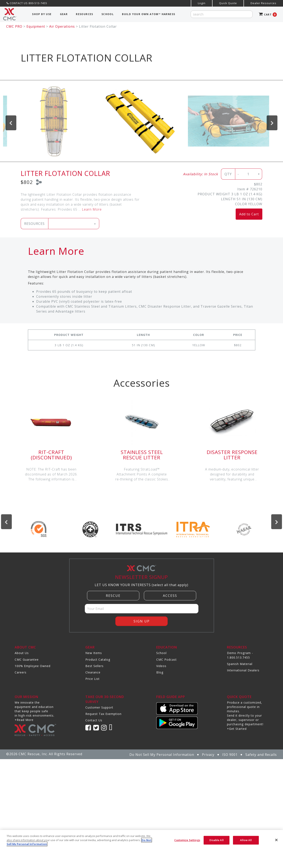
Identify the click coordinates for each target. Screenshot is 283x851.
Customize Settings (187, 840)
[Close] (276, 840)
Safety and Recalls (261, 754)
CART (268, 14)
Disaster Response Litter (232, 455)
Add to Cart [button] (249, 214)
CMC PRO (14, 26)
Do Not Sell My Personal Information (161, 754)
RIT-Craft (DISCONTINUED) (51, 455)
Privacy (208, 754)
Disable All (216, 840)
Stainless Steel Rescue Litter (142, 455)
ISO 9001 (230, 754)
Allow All (246, 840)
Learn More (92, 209)
